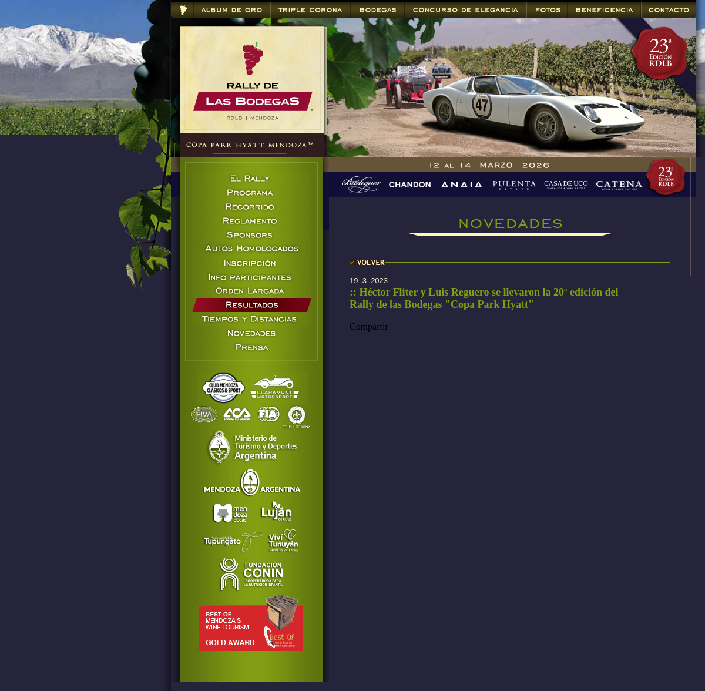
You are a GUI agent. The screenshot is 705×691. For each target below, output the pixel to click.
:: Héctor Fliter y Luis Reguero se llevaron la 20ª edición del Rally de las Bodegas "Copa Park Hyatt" (484, 298)
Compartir (369, 326)
